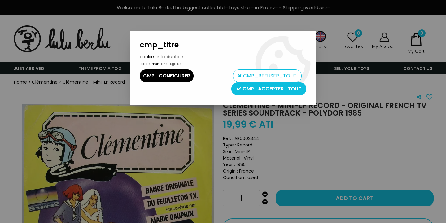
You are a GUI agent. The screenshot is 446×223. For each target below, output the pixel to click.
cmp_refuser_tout (267, 75)
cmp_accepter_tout (268, 88)
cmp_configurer (166, 75)
